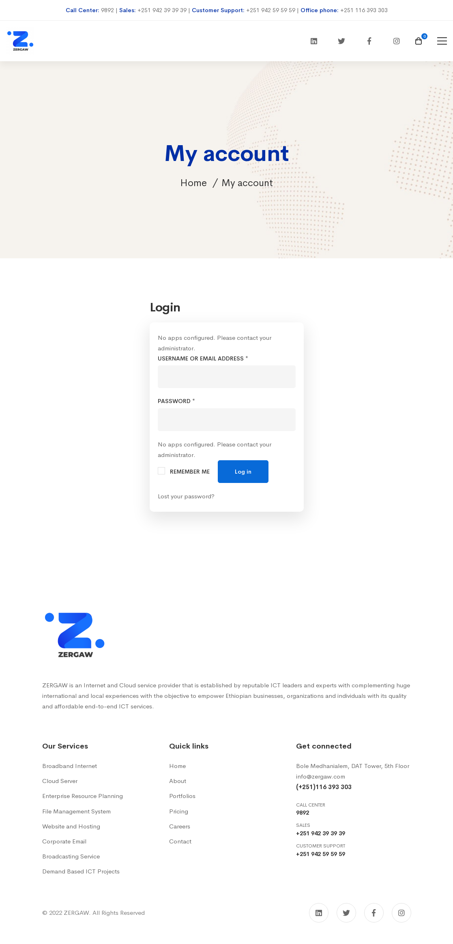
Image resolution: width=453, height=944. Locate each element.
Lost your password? (186, 496)
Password (176, 401)
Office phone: (320, 10)
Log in (243, 471)
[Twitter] (341, 41)
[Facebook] (369, 41)
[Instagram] (396, 41)
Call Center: (83, 10)
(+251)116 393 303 (324, 787)
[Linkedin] (314, 41)
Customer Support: (219, 10)
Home (193, 183)
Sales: (128, 10)
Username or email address (203, 358)
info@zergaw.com (320, 776)
